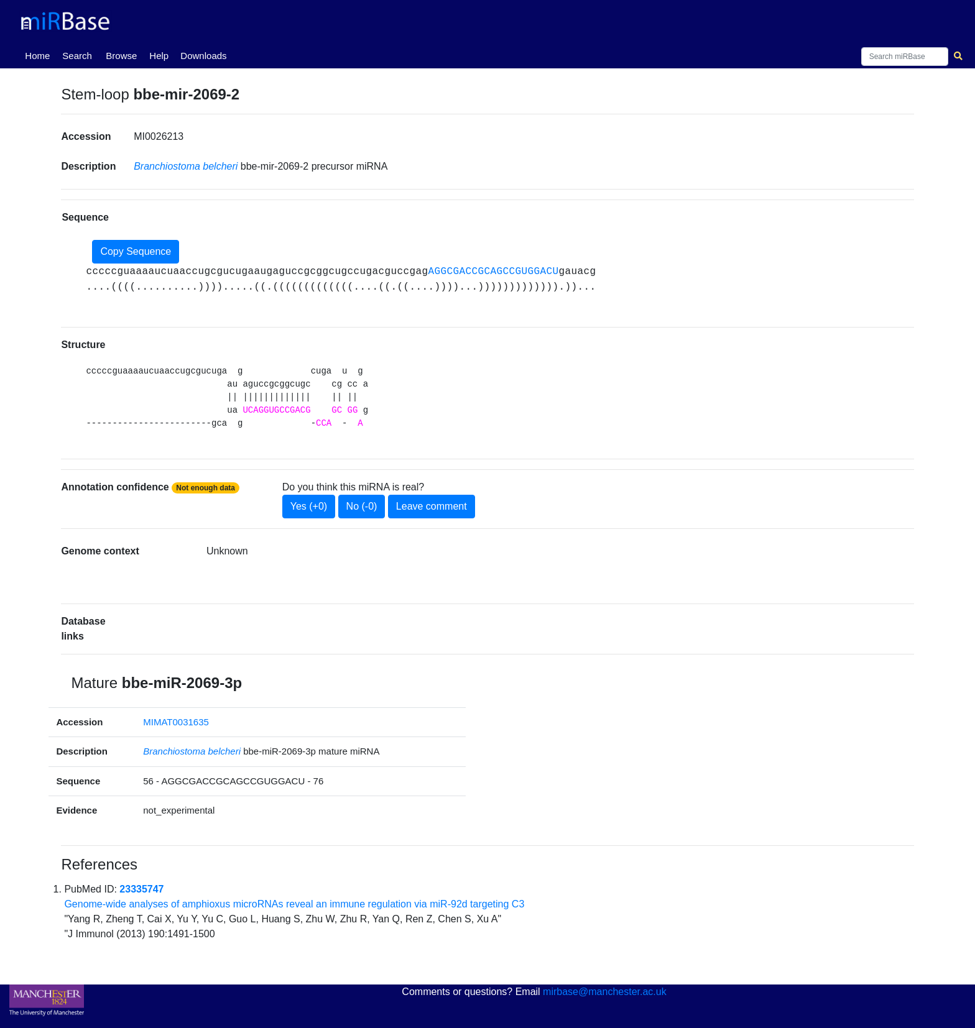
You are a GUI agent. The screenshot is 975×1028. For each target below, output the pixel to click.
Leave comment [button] (431, 506)
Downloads (203, 55)
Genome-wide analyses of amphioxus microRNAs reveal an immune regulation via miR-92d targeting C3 (294, 904)
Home (39, 54)
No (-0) (361, 506)
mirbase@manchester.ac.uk (605, 991)
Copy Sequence (135, 251)
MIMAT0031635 (176, 722)
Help (159, 55)
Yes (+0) (308, 506)
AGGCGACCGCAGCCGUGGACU (493, 271)
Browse (121, 55)
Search (77, 55)
